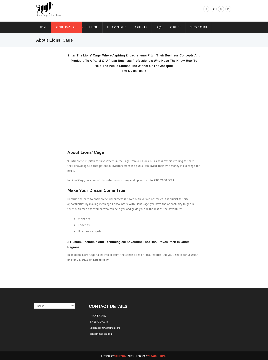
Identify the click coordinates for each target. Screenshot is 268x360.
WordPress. (120, 355)
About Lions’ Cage (66, 27)
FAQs (159, 27)
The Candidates (116, 27)
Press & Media (198, 27)
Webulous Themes (156, 355)
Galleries (141, 27)
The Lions (92, 27)
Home (43, 27)
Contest (175, 27)
